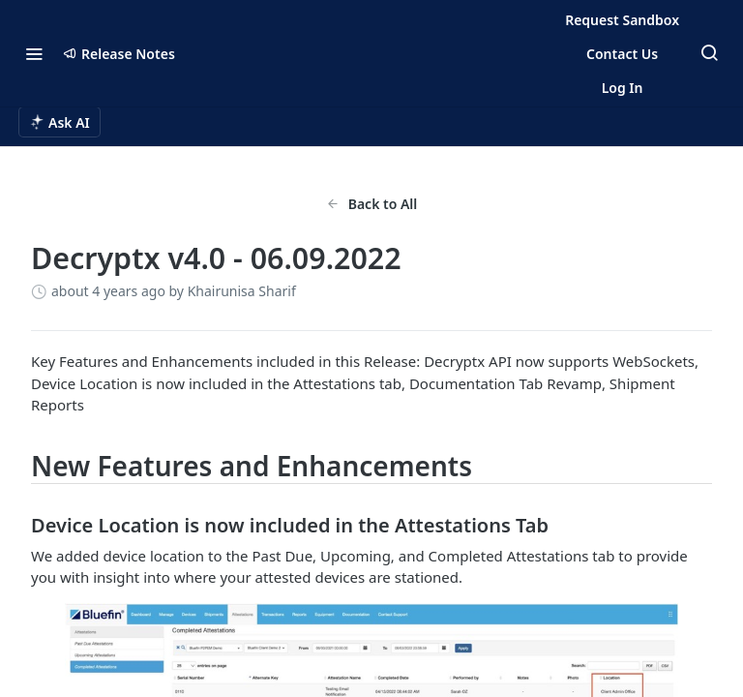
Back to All (372, 204)
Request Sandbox (622, 20)
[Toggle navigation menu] (33, 53)
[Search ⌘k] (709, 53)
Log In (622, 87)
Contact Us (622, 54)
